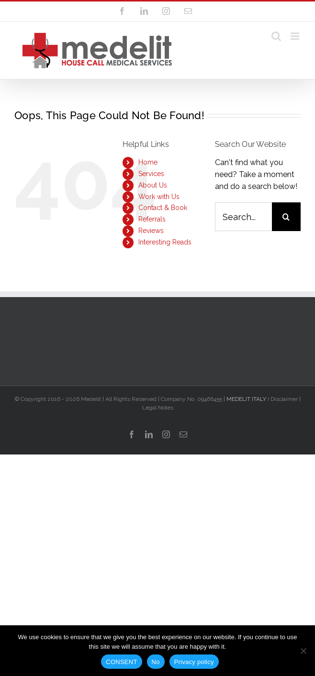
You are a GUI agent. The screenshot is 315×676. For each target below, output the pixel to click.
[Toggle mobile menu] (296, 36)
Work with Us (159, 196)
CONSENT (121, 661)
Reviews (151, 230)
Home (148, 162)
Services (151, 173)
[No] (303, 650)
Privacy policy (194, 661)
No (156, 661)
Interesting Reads (164, 242)
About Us (152, 185)
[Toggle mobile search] (276, 36)
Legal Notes (157, 407)
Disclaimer (284, 399)
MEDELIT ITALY (246, 399)
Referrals (152, 219)
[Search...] (243, 216)
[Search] (286, 216)
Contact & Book (162, 207)
